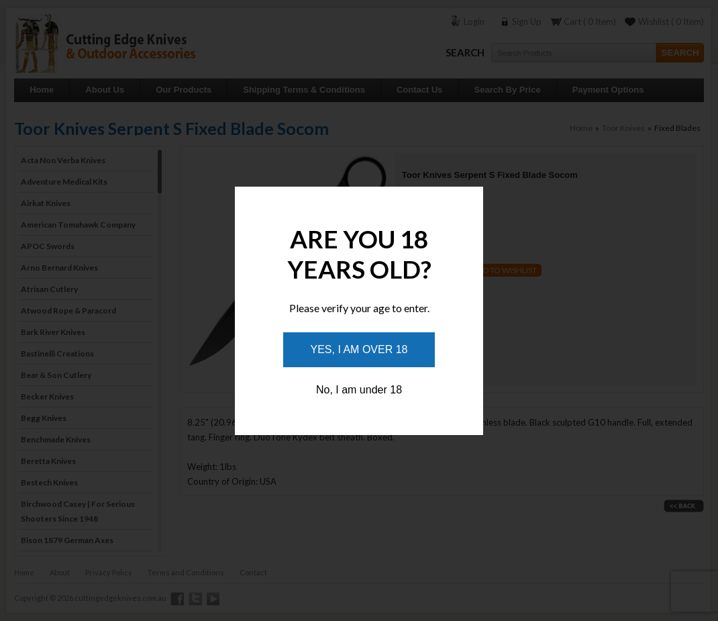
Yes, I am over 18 (359, 349)
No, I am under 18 (359, 389)
